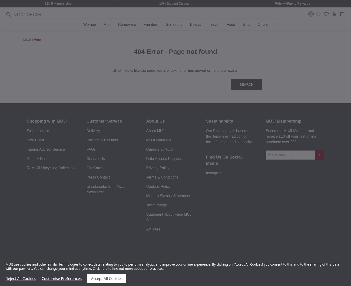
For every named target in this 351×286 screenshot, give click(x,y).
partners (25, 268)
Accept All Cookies (107, 278)
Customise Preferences (62, 278)
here (103, 268)
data (97, 264)
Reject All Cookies (21, 278)
